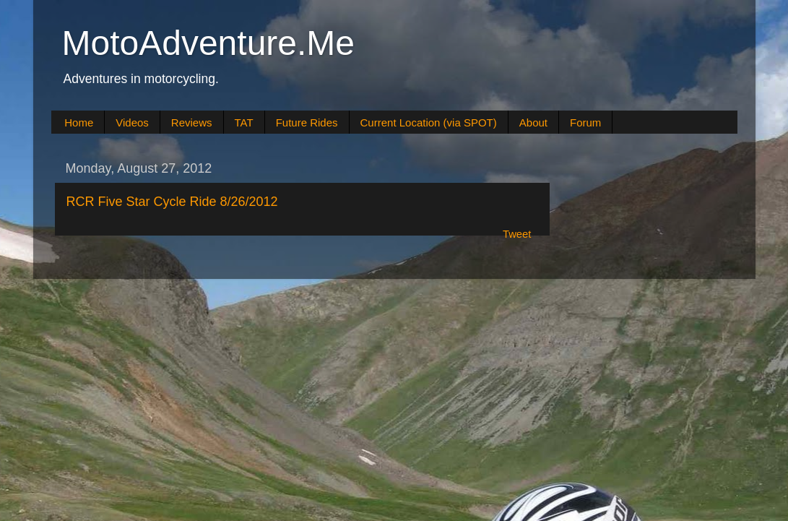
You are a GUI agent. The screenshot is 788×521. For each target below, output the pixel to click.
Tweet (517, 234)
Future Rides (307, 122)
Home (78, 122)
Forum (585, 122)
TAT (244, 122)
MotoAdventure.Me (208, 43)
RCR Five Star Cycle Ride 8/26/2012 (172, 201)
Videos (132, 122)
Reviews (191, 122)
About (533, 122)
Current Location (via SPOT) (428, 122)
